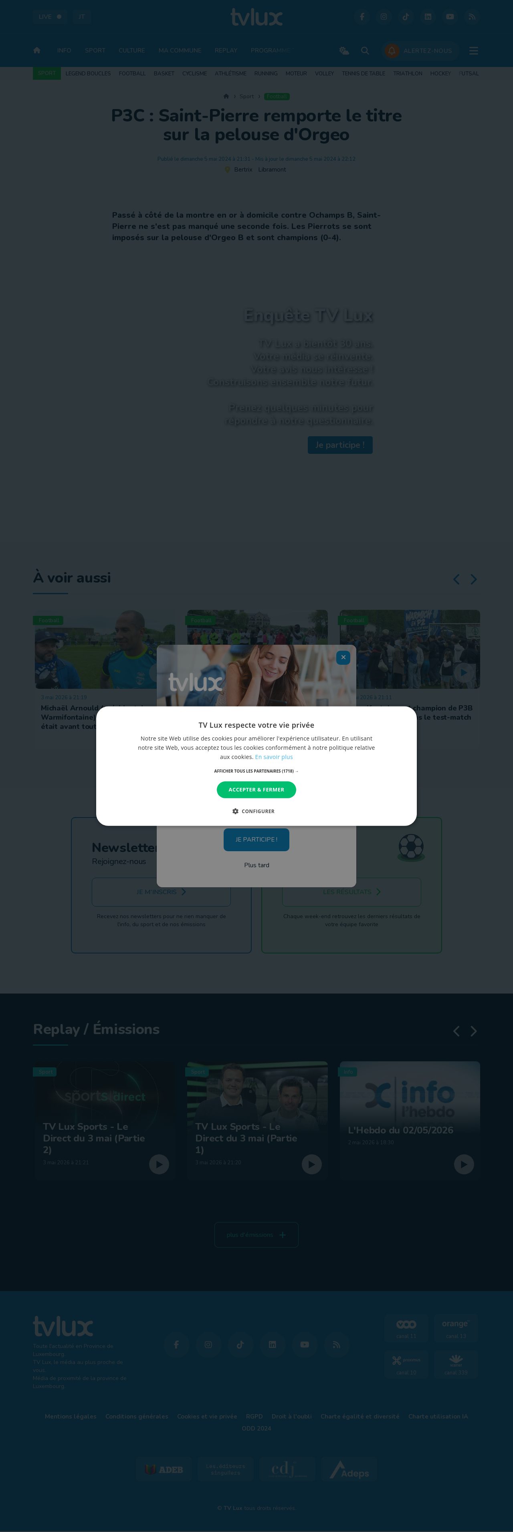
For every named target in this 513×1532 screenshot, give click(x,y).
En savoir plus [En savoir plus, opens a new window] (274, 757)
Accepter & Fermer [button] (257, 789)
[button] (256, 771)
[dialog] (256, 766)
